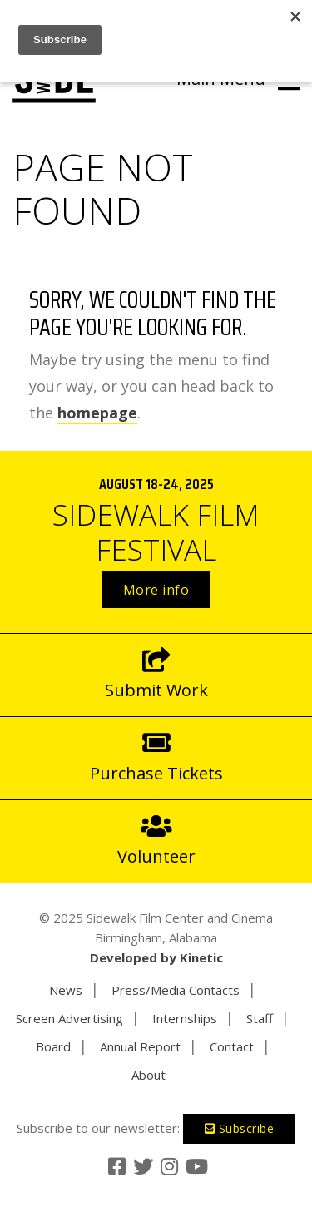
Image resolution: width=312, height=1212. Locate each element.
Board (53, 1046)
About (148, 1074)
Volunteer (156, 840)
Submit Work (156, 673)
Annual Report (140, 1046)
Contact (232, 1046)
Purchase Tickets (156, 757)
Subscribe (240, 1128)
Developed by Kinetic (156, 957)
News (65, 990)
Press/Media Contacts (175, 990)
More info (156, 590)
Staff (259, 1018)
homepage (97, 413)
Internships (184, 1018)
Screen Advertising (69, 1018)
